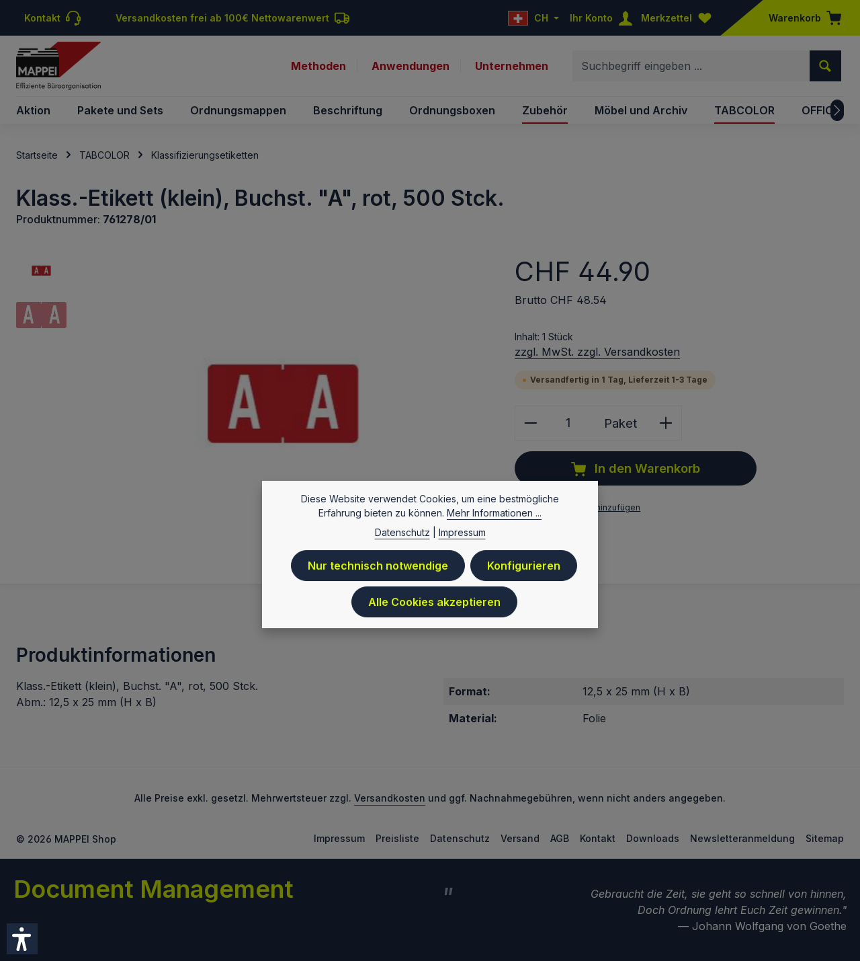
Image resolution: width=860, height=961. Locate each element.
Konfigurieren (523, 568)
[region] (252, 404)
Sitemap (825, 838)
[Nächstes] (837, 110)
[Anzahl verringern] (530, 423)
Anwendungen (410, 66)
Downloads (652, 838)
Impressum (339, 838)
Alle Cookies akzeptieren (434, 604)
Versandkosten (389, 798)
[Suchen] (825, 65)
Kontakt (597, 838)
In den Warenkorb (635, 469)
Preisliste (397, 838)
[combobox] (691, 65)
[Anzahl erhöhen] (666, 423)
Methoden (318, 66)
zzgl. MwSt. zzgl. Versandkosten (597, 351)
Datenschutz (460, 838)
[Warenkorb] (801, 18)
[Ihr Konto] (604, 18)
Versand (520, 838)
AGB (559, 838)
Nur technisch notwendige (378, 568)
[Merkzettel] (679, 18)
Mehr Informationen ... (494, 515)
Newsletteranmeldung (742, 838)
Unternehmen (511, 66)
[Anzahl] (568, 423)
